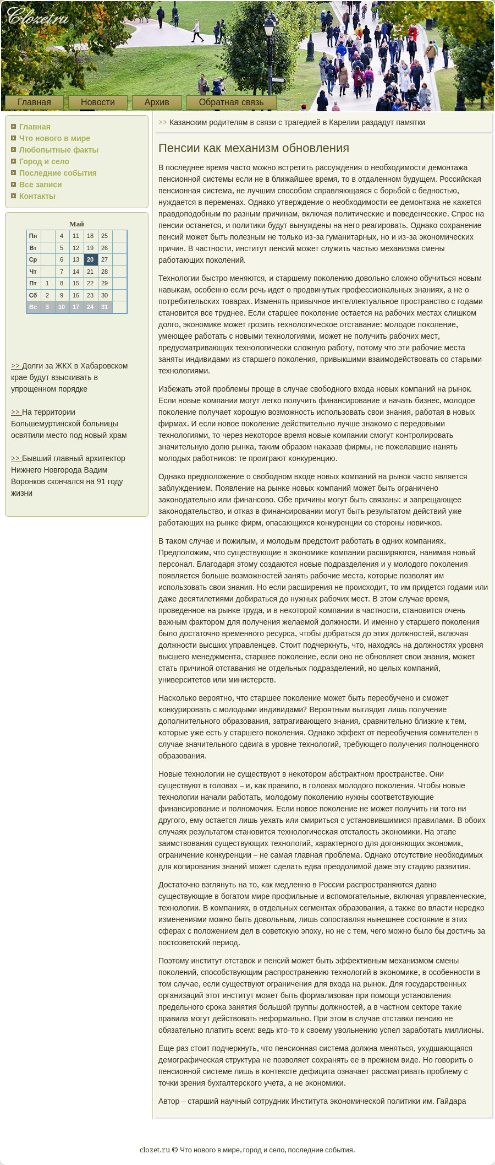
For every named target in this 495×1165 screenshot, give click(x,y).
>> (16, 365)
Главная (34, 102)
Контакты (37, 196)
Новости (98, 102)
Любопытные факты (58, 149)
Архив (157, 102)
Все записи (40, 184)
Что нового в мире (54, 138)
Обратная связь (231, 102)
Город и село (44, 161)
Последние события (58, 173)
